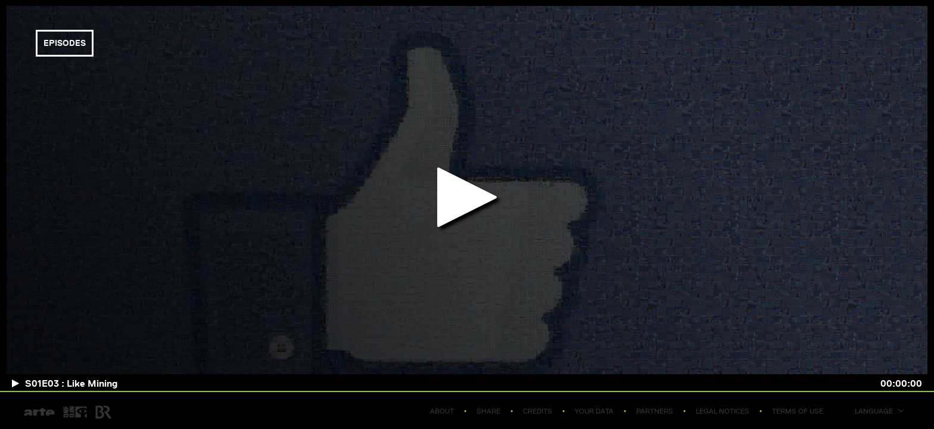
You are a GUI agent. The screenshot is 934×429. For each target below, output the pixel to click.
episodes (64, 43)
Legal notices (722, 411)
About (442, 411)
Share (488, 411)
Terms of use (797, 411)
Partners (654, 411)
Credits (537, 411)
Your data (594, 411)
